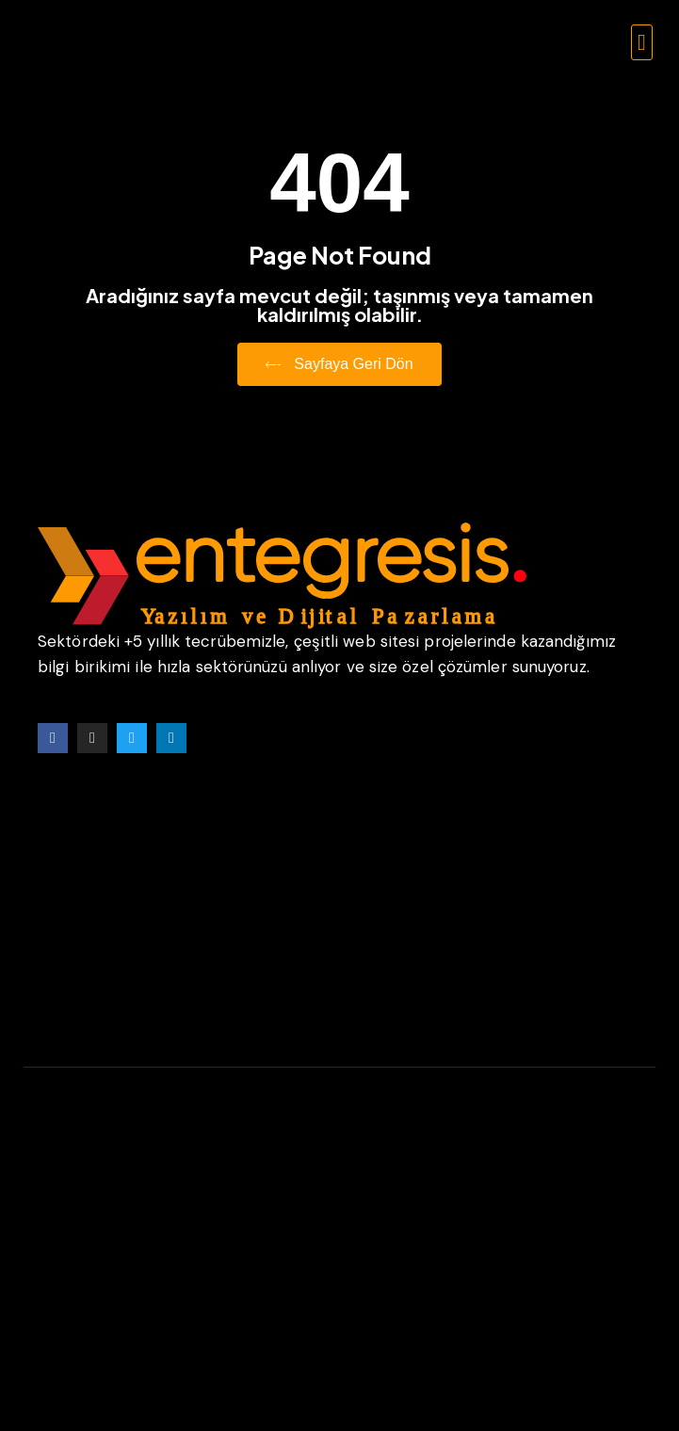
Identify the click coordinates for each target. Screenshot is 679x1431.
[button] (642, 42)
